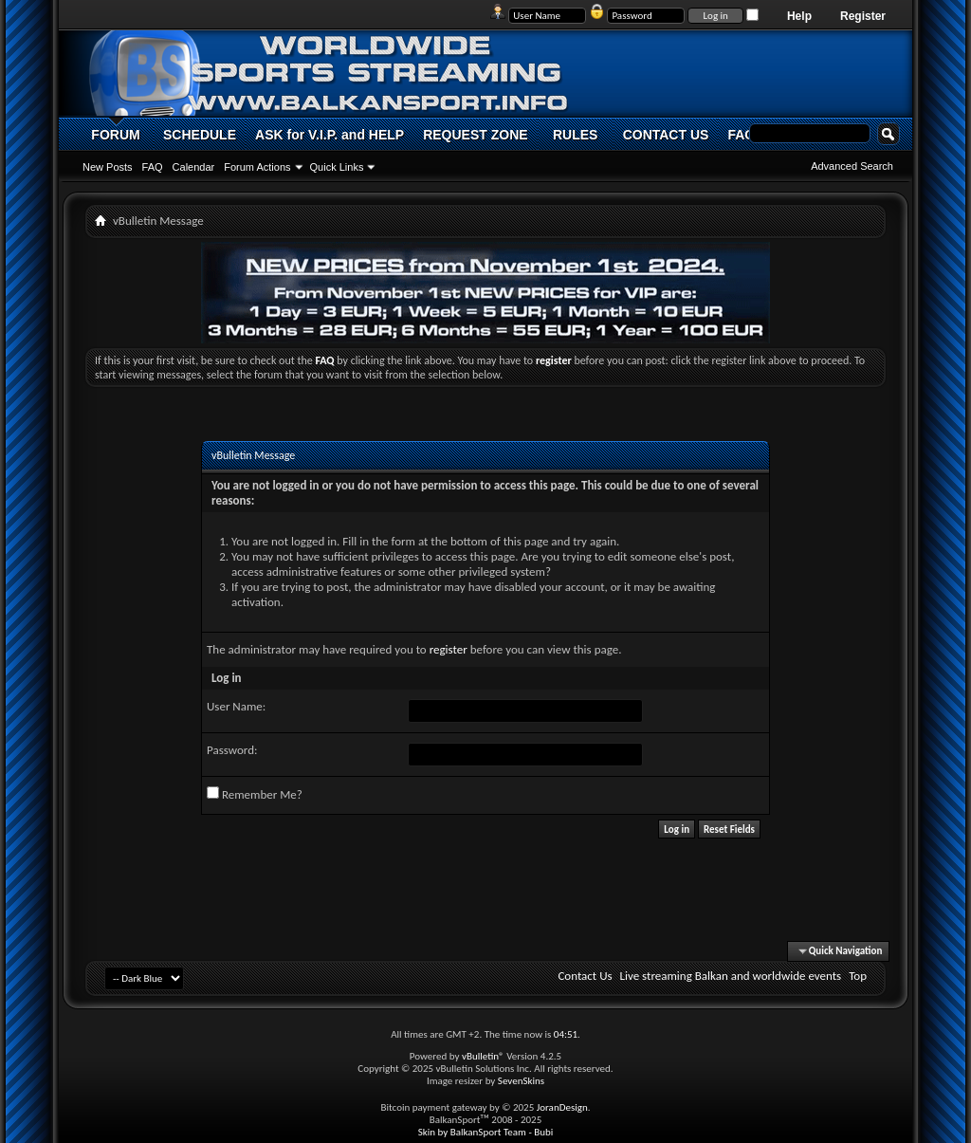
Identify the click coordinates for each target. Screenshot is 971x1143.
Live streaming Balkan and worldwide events (731, 975)
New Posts (107, 167)
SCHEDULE (199, 134)
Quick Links (337, 167)
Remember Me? (254, 794)
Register (863, 16)
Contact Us (585, 975)
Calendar (194, 167)
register (448, 649)
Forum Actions (257, 167)
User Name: (236, 706)
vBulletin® (483, 1056)
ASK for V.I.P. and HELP (329, 134)
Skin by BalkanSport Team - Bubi (486, 1132)
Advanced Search (852, 166)
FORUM (115, 134)
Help (799, 16)
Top (858, 975)
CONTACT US (666, 134)
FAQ (152, 167)
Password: (232, 750)
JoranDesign (562, 1107)
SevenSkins (521, 1081)
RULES (575, 134)
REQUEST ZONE (475, 134)
